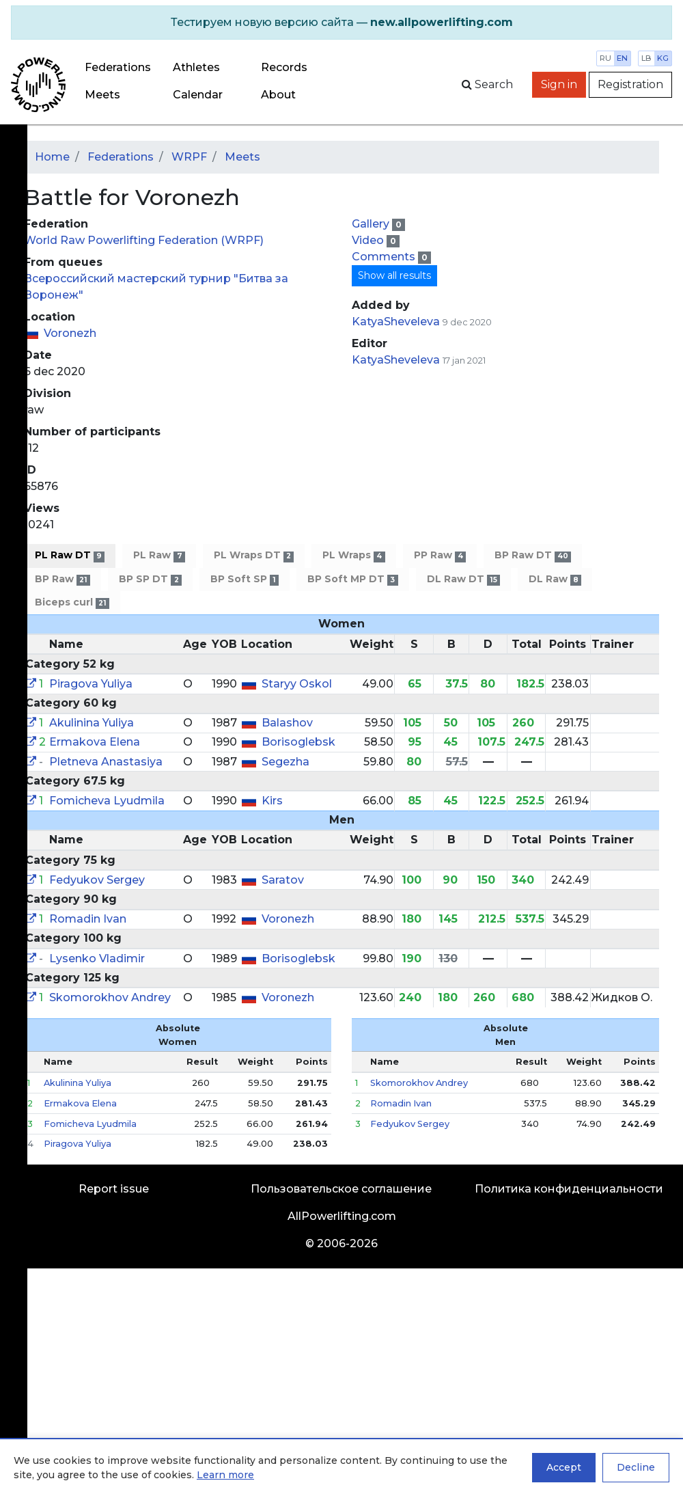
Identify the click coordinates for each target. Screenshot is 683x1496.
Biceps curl (72, 602)
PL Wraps (353, 555)
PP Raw (440, 555)
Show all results (394, 275)
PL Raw (158, 555)
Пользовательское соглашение (341, 1188)
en (622, 58)
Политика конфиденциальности (569, 1188)
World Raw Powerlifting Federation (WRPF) (144, 240)
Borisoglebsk (298, 741)
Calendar (198, 94)
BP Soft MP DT (352, 579)
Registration (630, 84)
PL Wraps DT (254, 555)
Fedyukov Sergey (97, 879)
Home (52, 156)
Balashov (287, 722)
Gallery (372, 223)
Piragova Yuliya (91, 683)
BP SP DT (150, 579)
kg (663, 58)
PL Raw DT (69, 555)
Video (369, 240)
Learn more (225, 1475)
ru (605, 58)
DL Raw (555, 579)
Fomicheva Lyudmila (107, 800)
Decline (636, 1467)
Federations (118, 67)
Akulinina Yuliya (91, 722)
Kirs (272, 800)
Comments (385, 256)
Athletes (196, 67)
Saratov (283, 879)
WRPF (189, 156)
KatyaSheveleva (396, 321)
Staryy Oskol (297, 683)
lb (646, 58)
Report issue (114, 1188)
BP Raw (62, 579)
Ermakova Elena (94, 741)
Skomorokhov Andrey (110, 997)
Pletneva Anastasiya (106, 761)
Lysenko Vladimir (97, 958)
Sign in (559, 84)
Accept (563, 1467)
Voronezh (70, 333)
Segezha (285, 761)
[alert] (341, 22)
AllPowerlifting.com (342, 1216)
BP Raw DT (532, 555)
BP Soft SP (244, 579)
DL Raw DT (463, 579)
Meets (102, 94)
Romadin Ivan (87, 918)
